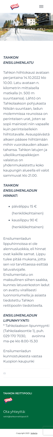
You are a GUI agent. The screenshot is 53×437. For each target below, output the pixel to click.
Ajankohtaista (13, 373)
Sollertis (34, 433)
